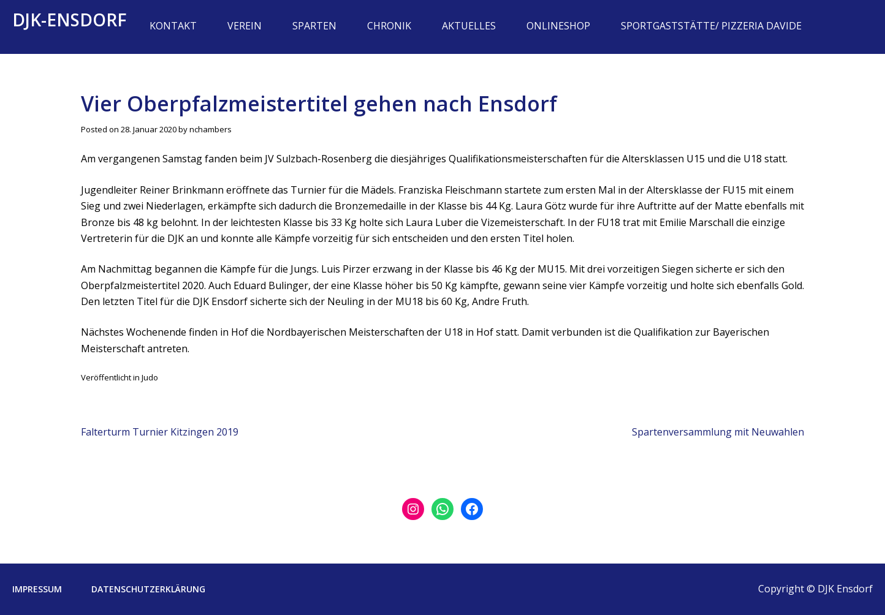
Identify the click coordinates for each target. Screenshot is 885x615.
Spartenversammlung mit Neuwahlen (718, 432)
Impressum (37, 589)
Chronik (389, 25)
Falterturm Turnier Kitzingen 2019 (159, 432)
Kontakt (173, 25)
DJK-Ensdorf (69, 19)
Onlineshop (558, 25)
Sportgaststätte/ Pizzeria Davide (711, 25)
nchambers (210, 129)
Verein (244, 25)
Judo (150, 377)
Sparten (314, 25)
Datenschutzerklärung (148, 589)
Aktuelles (469, 25)
